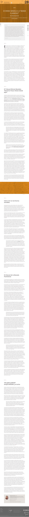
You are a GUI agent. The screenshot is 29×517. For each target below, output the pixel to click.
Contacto (1, 511)
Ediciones (1, 509)
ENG (26, 508)
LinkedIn (26, 510)
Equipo (1, 510)
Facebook (23, 510)
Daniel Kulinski (24, 194)
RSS (28, 510)
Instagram (25, 510)
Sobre (1, 508)
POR (25, 508)
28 (26, 2)
